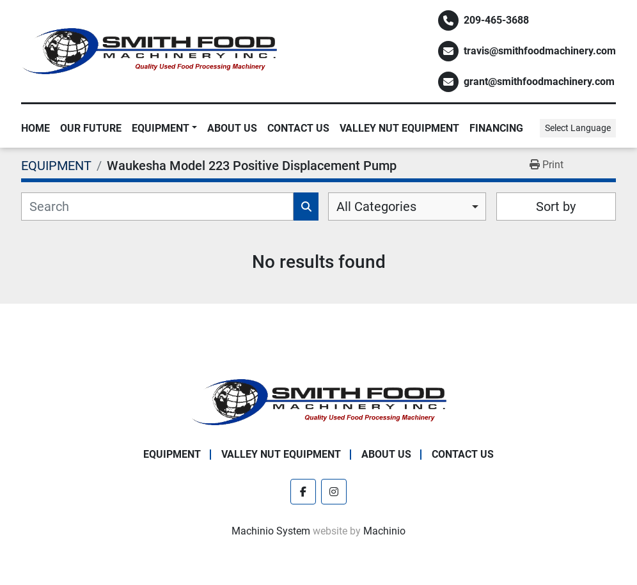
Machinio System (271, 531)
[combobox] (407, 206)
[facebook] (303, 491)
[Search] (157, 206)
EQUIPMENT (160, 128)
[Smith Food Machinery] (318, 401)
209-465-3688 (496, 20)
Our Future (91, 128)
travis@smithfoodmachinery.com (540, 51)
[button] (164, 128)
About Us (232, 128)
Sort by (556, 206)
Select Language (578, 128)
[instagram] (334, 491)
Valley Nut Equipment (399, 128)
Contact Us (298, 128)
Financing (496, 128)
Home (35, 128)
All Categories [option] (376, 206)
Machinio (384, 531)
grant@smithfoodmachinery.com (539, 81)
